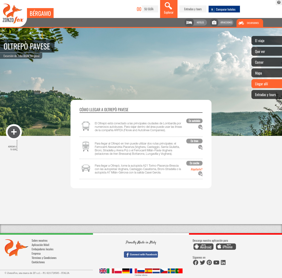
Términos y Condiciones (44, 258)
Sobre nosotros (39, 240)
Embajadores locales (42, 249)
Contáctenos (38, 262)
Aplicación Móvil (40, 245)
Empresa (36, 253)
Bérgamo (40, 13)
